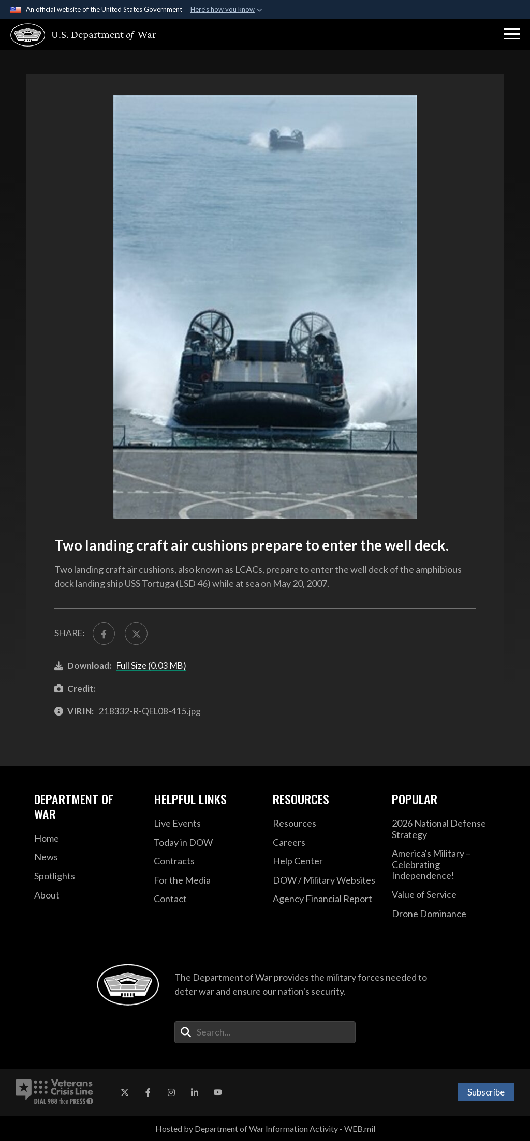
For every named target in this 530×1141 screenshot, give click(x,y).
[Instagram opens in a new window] (171, 1092)
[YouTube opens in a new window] (218, 1092)
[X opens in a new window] (124, 1092)
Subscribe (486, 1092)
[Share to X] (136, 633)
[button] (512, 34)
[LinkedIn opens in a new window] (194, 1092)
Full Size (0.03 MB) (151, 665)
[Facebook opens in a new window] (148, 1092)
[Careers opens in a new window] (324, 842)
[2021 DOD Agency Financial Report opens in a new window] (324, 899)
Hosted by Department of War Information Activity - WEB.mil (265, 1128)
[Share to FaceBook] (104, 633)
